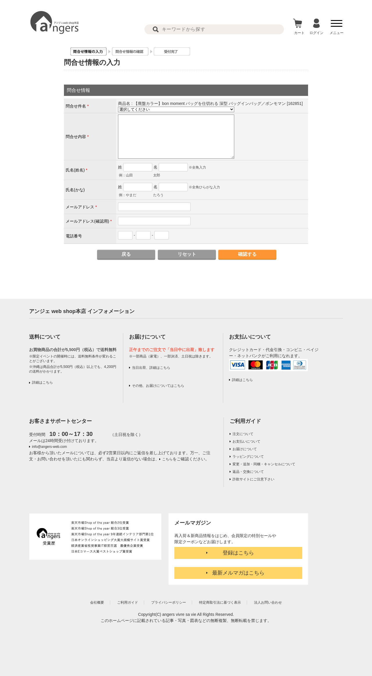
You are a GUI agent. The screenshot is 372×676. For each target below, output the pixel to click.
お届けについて (245, 449)
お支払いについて (246, 441)
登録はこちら (238, 553)
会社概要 (97, 602)
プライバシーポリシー (168, 602)
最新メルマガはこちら (238, 573)
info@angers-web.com (49, 447)
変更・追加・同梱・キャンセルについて (264, 464)
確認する (247, 254)
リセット (187, 254)
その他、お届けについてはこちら (158, 386)
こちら (167, 459)
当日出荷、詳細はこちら (151, 368)
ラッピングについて (248, 457)
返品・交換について (248, 472)
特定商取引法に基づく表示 (220, 602)
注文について (243, 434)
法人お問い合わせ (268, 602)
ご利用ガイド (245, 421)
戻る (126, 254)
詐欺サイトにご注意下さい (253, 479)
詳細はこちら (42, 382)
